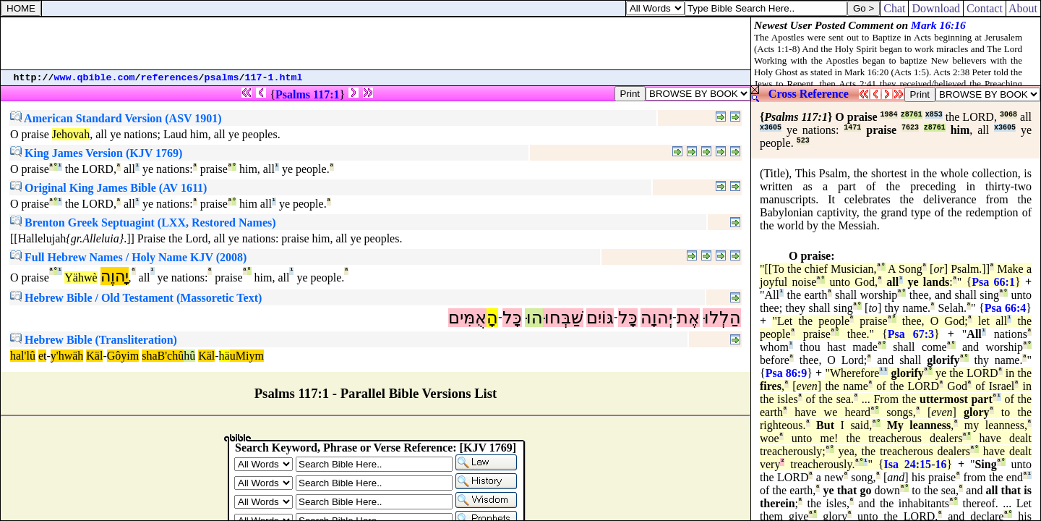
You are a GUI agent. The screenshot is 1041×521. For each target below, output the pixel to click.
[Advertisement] (376, 43)
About (1023, 8)
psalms (222, 77)
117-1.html (274, 77)
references (170, 77)
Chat (894, 8)
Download (936, 8)
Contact (985, 8)
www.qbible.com (94, 77)
